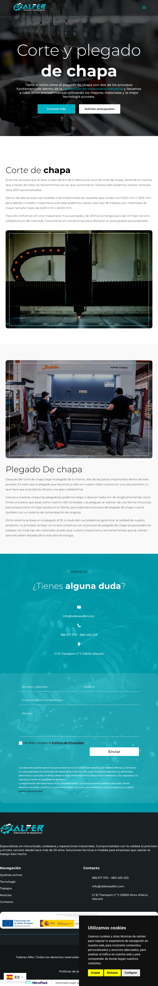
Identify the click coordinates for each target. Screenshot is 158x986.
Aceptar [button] (95, 972)
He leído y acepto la (51, 743)
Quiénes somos (11, 875)
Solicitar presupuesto (100, 109)
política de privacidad (31, 791)
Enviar (114, 751)
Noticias (6, 895)
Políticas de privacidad (76, 971)
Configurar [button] (131, 972)
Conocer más (56, 109)
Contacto (6, 902)
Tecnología (8, 881)
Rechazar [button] (112, 972)
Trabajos (6, 888)
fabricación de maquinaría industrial (93, 89)
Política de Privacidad (68, 743)
